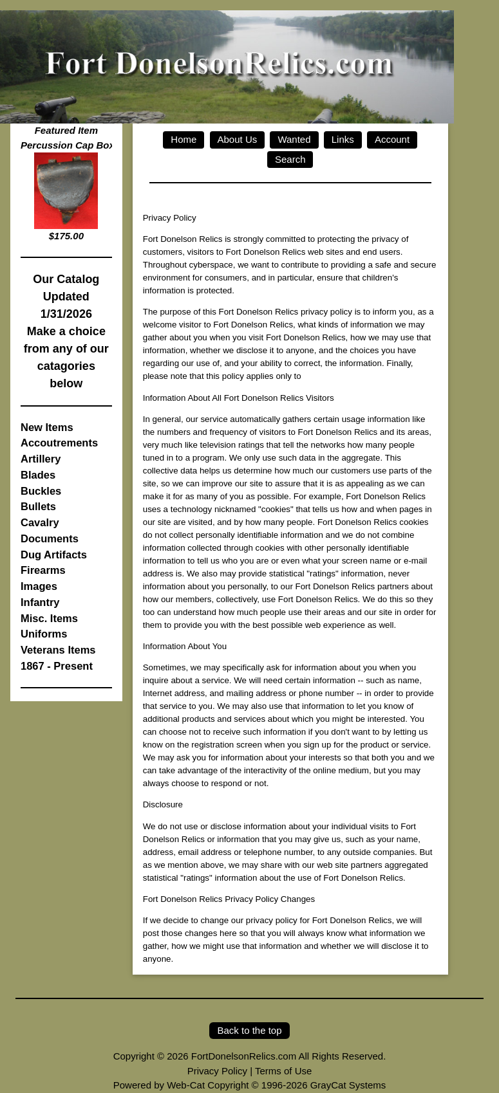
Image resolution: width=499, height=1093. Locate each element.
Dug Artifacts (54, 554)
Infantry (40, 602)
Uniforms (44, 633)
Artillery (41, 458)
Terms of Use (283, 1070)
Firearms (43, 570)
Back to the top (249, 1030)
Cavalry (40, 522)
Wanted (294, 139)
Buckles (41, 491)
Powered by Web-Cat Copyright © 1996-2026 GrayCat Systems (249, 1084)
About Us (238, 139)
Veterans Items (58, 650)
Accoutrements (59, 442)
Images (39, 586)
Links (343, 139)
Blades (38, 475)
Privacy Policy (217, 1070)
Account (392, 139)
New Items (47, 427)
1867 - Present (57, 666)
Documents (50, 538)
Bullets (38, 506)
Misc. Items (49, 618)
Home (183, 139)
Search (290, 159)
